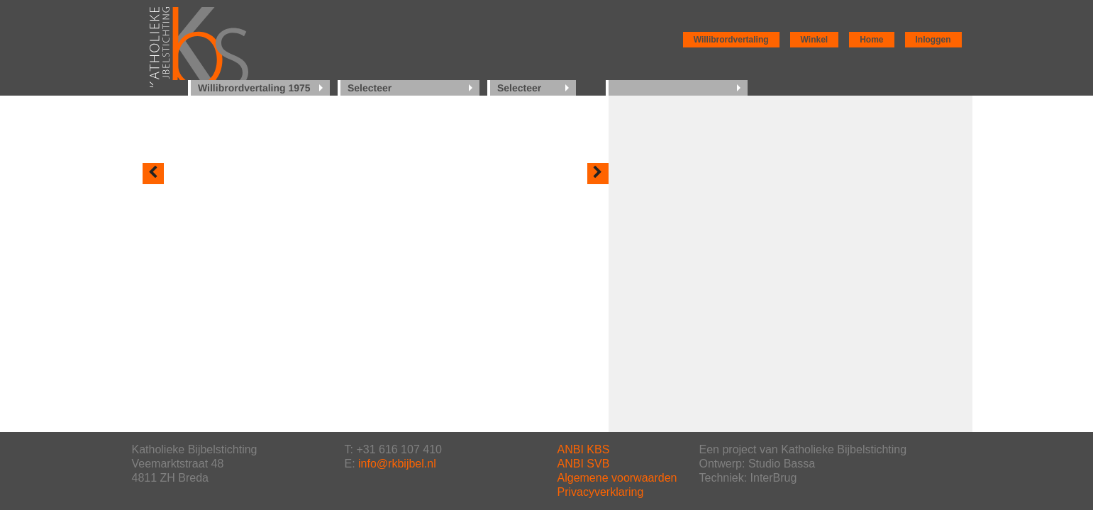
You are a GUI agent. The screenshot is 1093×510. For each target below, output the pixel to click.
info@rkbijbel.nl (397, 464)
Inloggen (933, 40)
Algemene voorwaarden (617, 478)
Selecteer (370, 88)
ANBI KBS (583, 449)
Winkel (814, 40)
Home (871, 40)
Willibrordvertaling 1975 (254, 88)
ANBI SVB (583, 464)
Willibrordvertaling (731, 40)
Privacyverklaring (600, 492)
